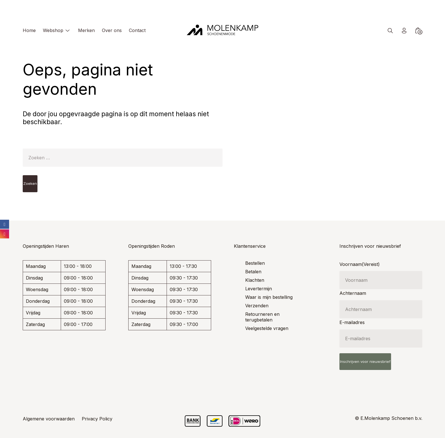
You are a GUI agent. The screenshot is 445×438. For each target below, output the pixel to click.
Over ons (112, 30)
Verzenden (256, 305)
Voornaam (359, 264)
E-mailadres (352, 322)
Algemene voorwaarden (49, 419)
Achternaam (352, 293)
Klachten (254, 280)
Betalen (253, 271)
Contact (137, 30)
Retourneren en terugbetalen (262, 317)
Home (29, 30)
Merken (86, 30)
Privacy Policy (97, 419)
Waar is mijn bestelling (269, 297)
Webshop (53, 30)
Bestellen (255, 263)
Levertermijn (258, 288)
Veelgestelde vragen (266, 328)
